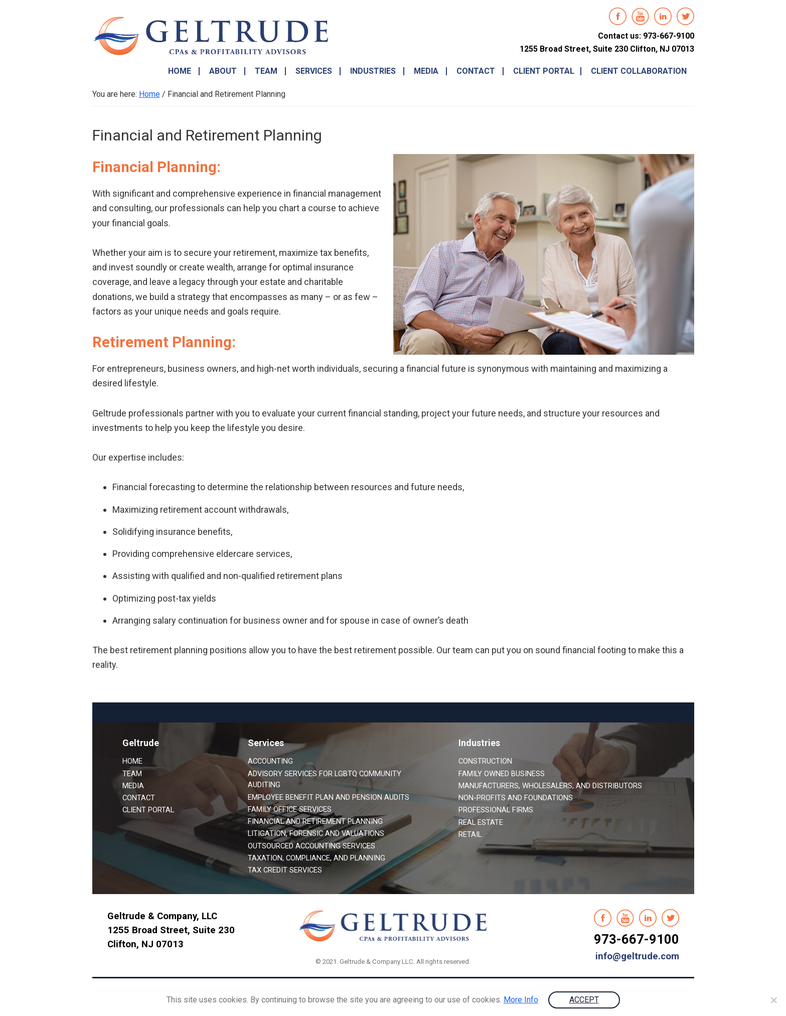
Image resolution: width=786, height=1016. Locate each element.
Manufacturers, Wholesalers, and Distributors (550, 785)
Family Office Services (290, 809)
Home (132, 761)
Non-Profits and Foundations (515, 797)
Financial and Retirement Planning (315, 821)
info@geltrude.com (637, 956)
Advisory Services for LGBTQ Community (324, 773)
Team (132, 773)
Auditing (264, 784)
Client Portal (148, 809)
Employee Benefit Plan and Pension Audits (328, 797)
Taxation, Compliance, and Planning (316, 857)
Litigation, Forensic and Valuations (316, 833)
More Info (521, 999)
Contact (138, 797)
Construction (485, 761)
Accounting (270, 761)
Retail (470, 834)
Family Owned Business (501, 773)
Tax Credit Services (285, 870)
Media (133, 785)
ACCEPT (584, 999)
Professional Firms (495, 809)
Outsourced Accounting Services (311, 845)
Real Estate (480, 822)
